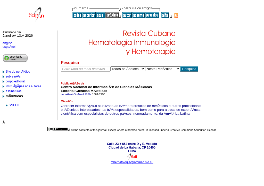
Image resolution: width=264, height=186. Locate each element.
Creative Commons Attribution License (193, 129)
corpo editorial (15, 81)
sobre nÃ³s (13, 76)
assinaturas (13, 91)
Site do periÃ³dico (18, 71)
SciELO (14, 105)
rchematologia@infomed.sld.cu (132, 162)
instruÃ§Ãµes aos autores (23, 86)
